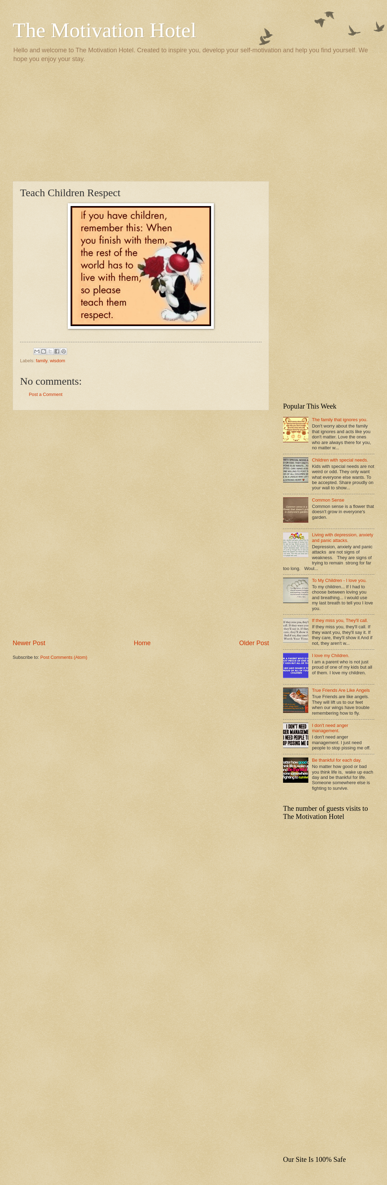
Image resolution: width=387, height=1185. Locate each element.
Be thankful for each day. (336, 760)
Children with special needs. (340, 460)
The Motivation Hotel (104, 30)
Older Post (254, 643)
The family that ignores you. (339, 419)
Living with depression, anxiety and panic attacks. (342, 537)
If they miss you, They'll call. (340, 620)
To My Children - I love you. (339, 580)
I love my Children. (330, 655)
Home (142, 643)
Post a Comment (46, 394)
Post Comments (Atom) (63, 657)
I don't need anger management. (330, 728)
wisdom (57, 360)
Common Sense (328, 500)
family (41, 360)
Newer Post (29, 643)
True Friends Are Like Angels (341, 690)
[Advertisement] (193, 121)
